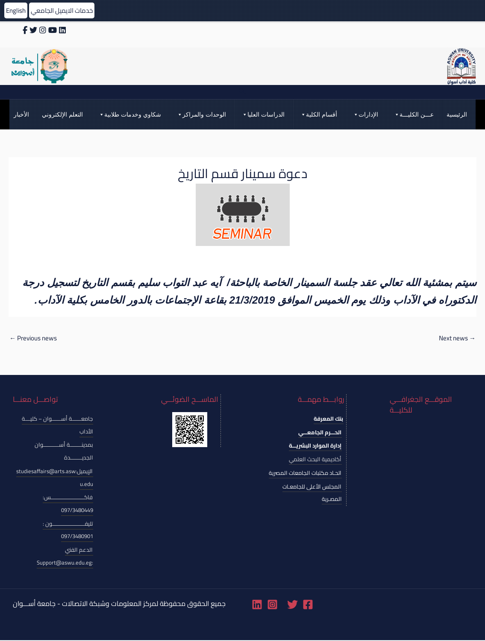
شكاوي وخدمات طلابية (129, 114)
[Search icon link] (242, 92)
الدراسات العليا (263, 114)
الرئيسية (457, 114)
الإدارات (365, 114)
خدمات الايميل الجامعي (65, 10)
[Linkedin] (257, 605)
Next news (456, 338)
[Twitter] (292, 605)
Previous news (34, 338)
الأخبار (21, 114)
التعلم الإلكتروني (62, 114)
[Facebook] (308, 605)
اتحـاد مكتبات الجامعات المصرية (305, 473)
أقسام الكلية (318, 114)
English (16, 10)
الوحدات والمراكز (201, 114)
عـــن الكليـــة (414, 114)
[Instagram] (272, 605)
